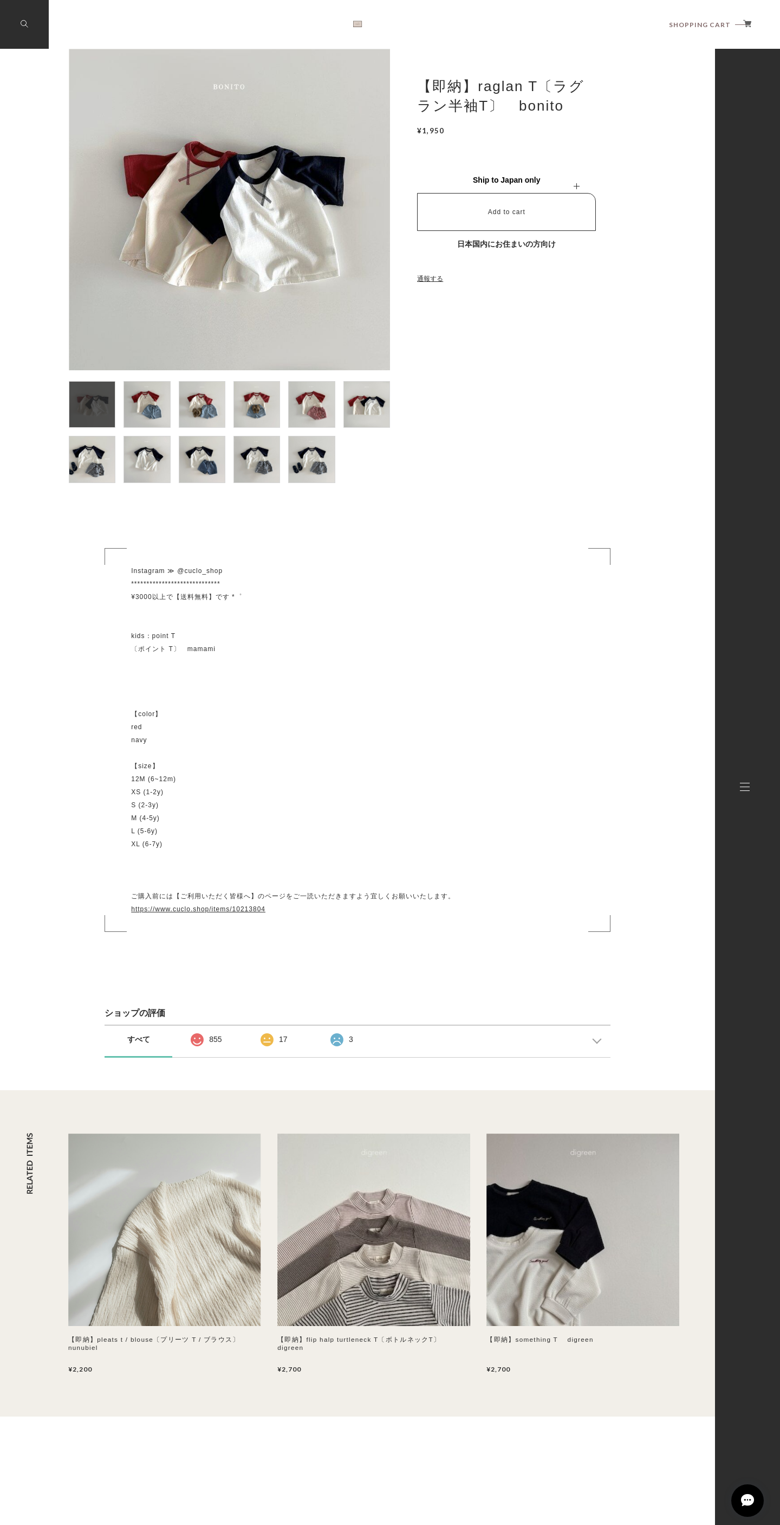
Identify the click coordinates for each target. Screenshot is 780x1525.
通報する (430, 278)
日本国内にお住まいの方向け (506, 244)
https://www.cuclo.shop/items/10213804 (198, 909)
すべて (138, 1039)
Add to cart (506, 212)
